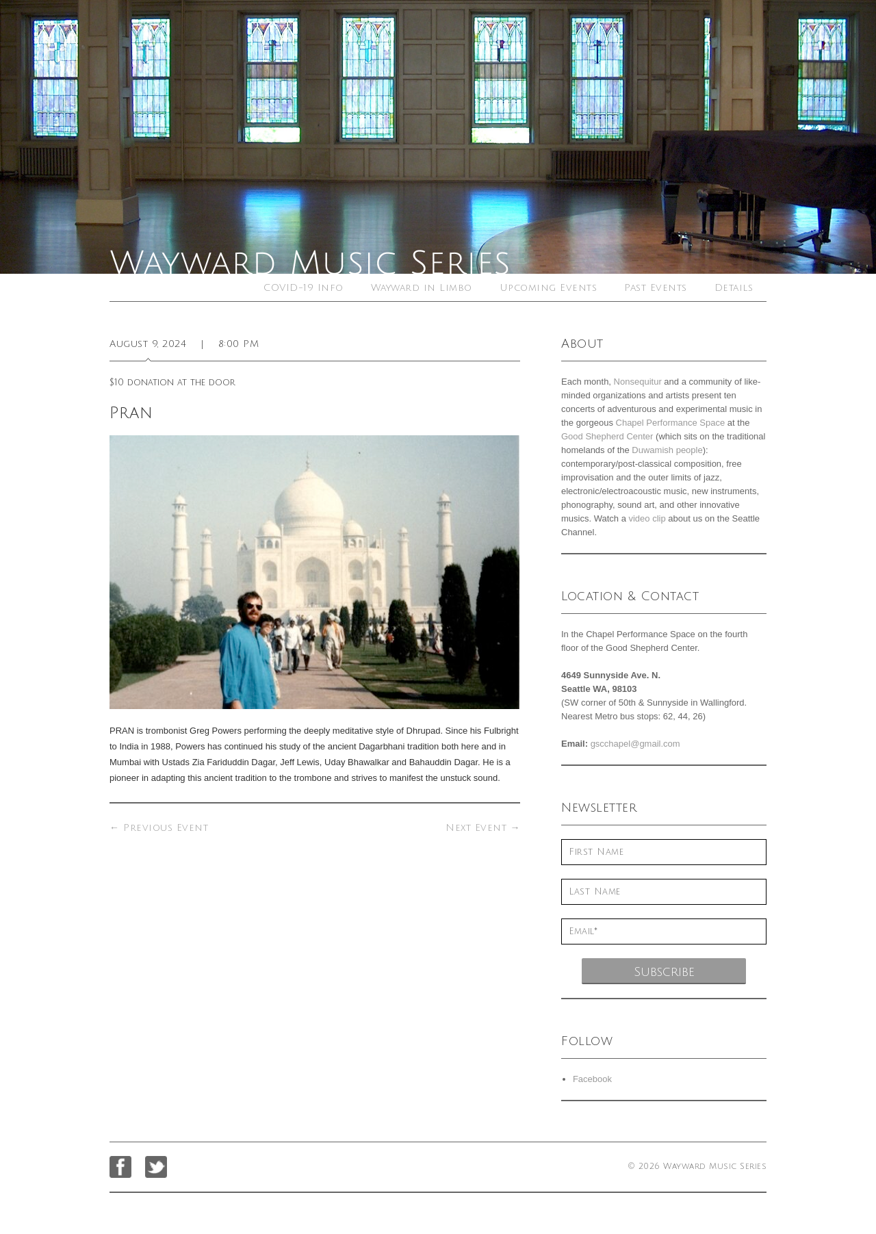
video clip (646, 518)
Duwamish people (667, 450)
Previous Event (159, 828)
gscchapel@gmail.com (635, 743)
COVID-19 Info (303, 288)
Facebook (592, 1079)
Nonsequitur (638, 381)
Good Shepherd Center (607, 436)
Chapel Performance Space (670, 422)
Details (733, 288)
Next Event (483, 828)
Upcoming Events (548, 288)
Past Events (655, 288)
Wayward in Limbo (421, 288)
